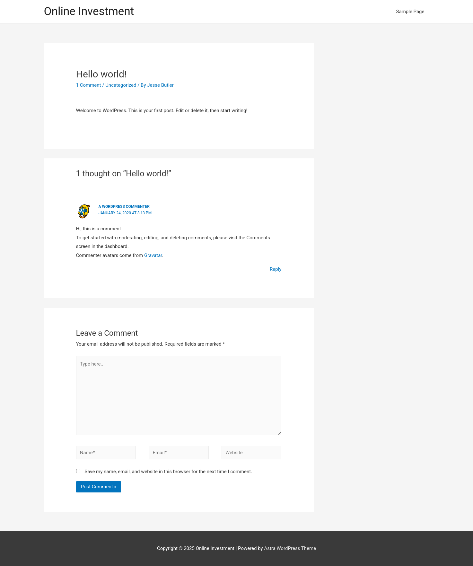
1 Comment (88, 85)
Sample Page (410, 11)
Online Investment (89, 11)
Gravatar (153, 255)
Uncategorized (120, 85)
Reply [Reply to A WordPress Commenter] (275, 269)
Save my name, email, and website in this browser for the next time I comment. (168, 471)
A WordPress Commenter (124, 206)
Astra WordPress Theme (290, 548)
